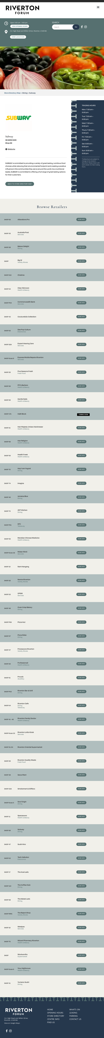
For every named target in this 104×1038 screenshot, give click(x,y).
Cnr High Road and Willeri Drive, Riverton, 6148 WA (28, 31)
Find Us (51, 1022)
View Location (18, 37)
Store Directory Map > (13, 93)
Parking (73, 1016)
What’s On (74, 1009)
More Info (81, 219)
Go (76, 27)
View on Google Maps (12, 1023)
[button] (98, 7)
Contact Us (75, 1019)
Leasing (73, 1013)
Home (50, 1009)
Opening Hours (55, 1013)
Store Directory (55, 1016)
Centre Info (53, 1019)
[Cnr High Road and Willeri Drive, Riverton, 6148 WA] (6, 32)
